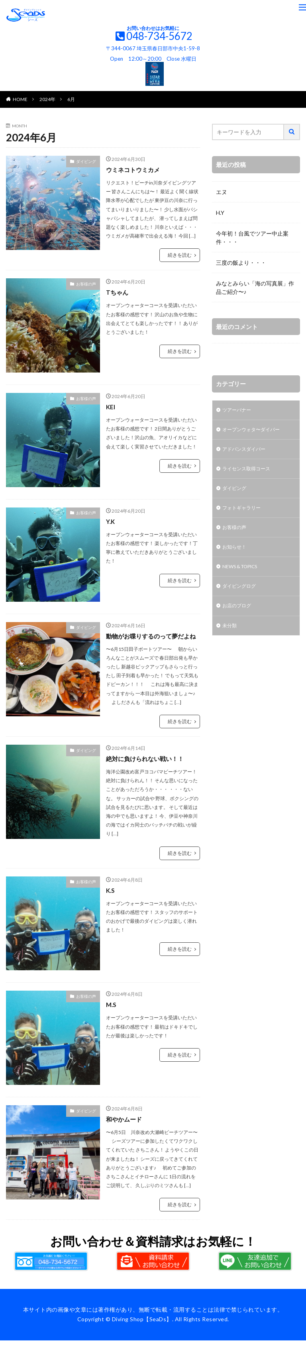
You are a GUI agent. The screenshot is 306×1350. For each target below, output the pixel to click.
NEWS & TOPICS (244, 576)
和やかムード (125, 1128)
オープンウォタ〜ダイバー (255, 431)
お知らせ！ (236, 556)
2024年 (47, 99)
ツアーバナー (239, 410)
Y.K (111, 521)
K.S (111, 900)
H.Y (220, 212)
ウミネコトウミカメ (134, 169)
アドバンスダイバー (247, 452)
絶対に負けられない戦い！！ (147, 768)
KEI (111, 406)
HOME (20, 99)
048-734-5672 (159, 36)
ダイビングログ (241, 597)
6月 (71, 99)
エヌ (221, 191)
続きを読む (180, 255)
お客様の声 (86, 283)
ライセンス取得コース (250, 473)
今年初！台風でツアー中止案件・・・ (252, 237)
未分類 (230, 639)
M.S (111, 1014)
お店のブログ (239, 618)
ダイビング (86, 161)
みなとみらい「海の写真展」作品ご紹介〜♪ (255, 287)
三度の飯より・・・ (241, 262)
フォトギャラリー (244, 514)
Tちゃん (117, 292)
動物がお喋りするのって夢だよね (150, 640)
